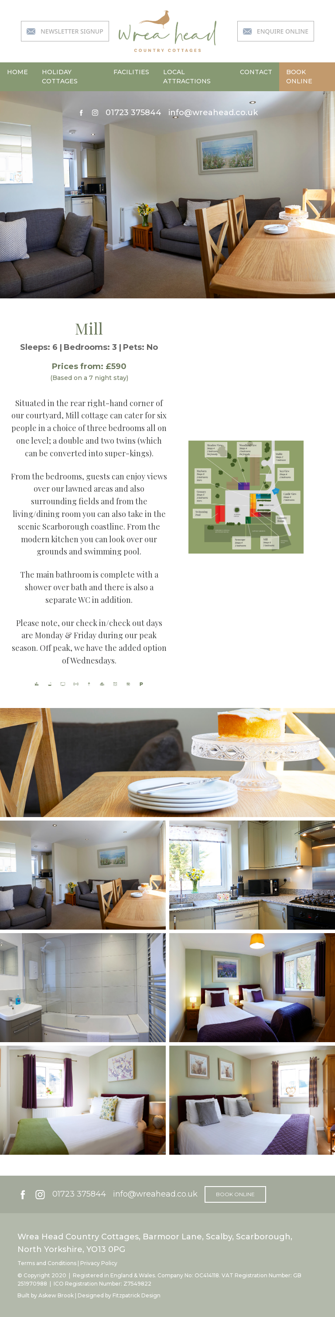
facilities (131, 72)
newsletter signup (65, 31)
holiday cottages (60, 76)
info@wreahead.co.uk (213, 112)
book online (299, 76)
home (17, 72)
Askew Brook (56, 1295)
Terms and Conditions (46, 1263)
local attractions (187, 76)
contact (256, 72)
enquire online (275, 31)
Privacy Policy (98, 1263)
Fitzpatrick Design (137, 1295)
